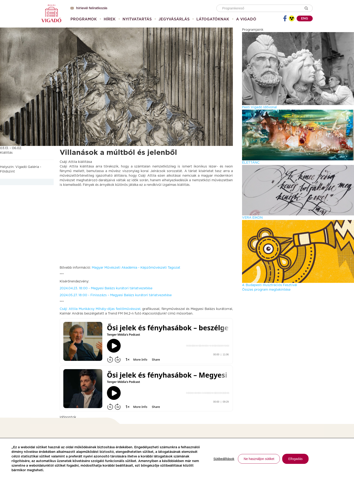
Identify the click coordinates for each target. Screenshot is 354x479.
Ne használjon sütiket (259, 459)
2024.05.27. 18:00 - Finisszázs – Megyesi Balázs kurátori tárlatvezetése (116, 295)
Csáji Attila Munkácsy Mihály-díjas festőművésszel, (100, 309)
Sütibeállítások (223, 459)
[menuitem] (83, 19)
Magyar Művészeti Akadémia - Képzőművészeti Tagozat (136, 267)
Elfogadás (295, 459)
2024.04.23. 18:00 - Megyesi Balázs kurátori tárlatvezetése (106, 288)
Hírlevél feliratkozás (88, 8)
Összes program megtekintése (266, 289)
